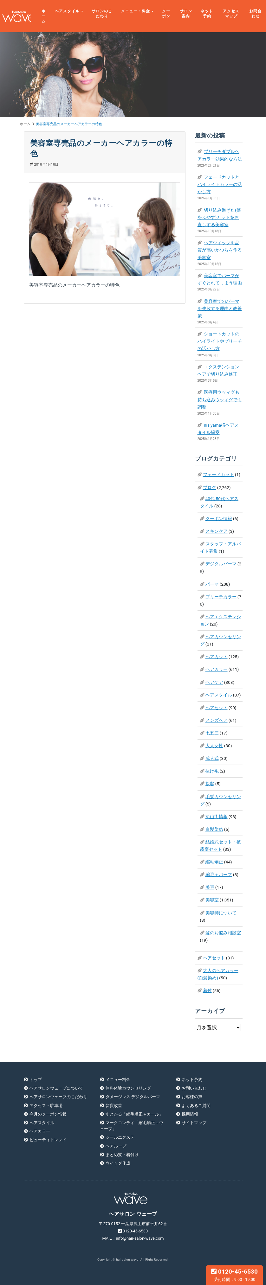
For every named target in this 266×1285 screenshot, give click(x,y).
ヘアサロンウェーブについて (56, 1088)
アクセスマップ (231, 13)
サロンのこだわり (102, 13)
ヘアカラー (216, 669)
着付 (207, 990)
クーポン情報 (218, 518)
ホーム (44, 16)
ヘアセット (216, 707)
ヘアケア (214, 682)
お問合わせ (255, 13)
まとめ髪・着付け (122, 1154)
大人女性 (214, 745)
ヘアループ (116, 1146)
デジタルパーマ (221, 563)
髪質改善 (114, 1105)
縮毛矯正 (214, 861)
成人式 (212, 758)
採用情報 (190, 1114)
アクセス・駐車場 (45, 1105)
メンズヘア (216, 720)
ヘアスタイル (67, 11)
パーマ (212, 584)
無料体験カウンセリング (128, 1088)
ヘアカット (216, 656)
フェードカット (218, 474)
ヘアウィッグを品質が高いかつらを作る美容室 (220, 250)
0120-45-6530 (234, 1275)
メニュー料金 (118, 1079)
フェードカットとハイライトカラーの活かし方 (220, 184)
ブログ (209, 487)
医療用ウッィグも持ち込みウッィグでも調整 (220, 399)
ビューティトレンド (48, 1139)
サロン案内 (186, 13)
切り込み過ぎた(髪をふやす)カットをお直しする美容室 (219, 217)
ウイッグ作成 (118, 1163)
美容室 (212, 899)
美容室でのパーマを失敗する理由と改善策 (220, 308)
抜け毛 (212, 770)
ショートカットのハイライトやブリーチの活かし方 (220, 341)
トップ (35, 1079)
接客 (209, 783)
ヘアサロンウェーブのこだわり (58, 1096)
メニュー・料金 (135, 11)
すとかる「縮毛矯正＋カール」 (134, 1114)
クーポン (166, 13)
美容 (209, 887)
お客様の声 (192, 1096)
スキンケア (216, 531)
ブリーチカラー (221, 596)
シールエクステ (120, 1137)
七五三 (212, 732)
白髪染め (214, 829)
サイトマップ (194, 1122)
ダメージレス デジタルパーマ (133, 1096)
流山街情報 (216, 816)
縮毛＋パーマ (218, 874)
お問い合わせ (194, 1088)
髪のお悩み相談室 (223, 932)
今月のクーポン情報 (48, 1114)
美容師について (221, 912)
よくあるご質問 (196, 1105)
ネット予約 (207, 13)
